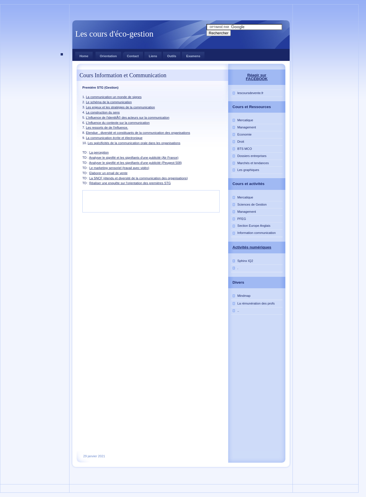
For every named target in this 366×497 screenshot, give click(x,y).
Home (83, 56)
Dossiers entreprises (251, 156)
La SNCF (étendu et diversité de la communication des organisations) (138, 178)
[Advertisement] (45, 105)
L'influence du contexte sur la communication (118, 122)
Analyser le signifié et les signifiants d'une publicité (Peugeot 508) (135, 162)
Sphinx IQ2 (245, 261)
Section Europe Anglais (253, 225)
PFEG (241, 218)
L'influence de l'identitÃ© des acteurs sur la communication (127, 117)
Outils (171, 56)
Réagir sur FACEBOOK (257, 77)
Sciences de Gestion (252, 204)
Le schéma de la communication (109, 102)
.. (238, 310)
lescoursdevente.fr (250, 93)
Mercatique (245, 120)
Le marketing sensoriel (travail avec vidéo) (119, 168)
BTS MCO (244, 148)
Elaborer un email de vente (108, 173)
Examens (193, 56)
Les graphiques (248, 170)
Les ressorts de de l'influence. (107, 127)
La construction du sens (103, 112)
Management (246, 127)
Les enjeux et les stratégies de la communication (120, 107)
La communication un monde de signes (114, 97)
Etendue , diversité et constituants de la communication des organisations (138, 132)
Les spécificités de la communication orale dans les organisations (134, 143)
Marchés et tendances (253, 163)
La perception (99, 152)
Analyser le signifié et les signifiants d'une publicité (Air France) (133, 157)
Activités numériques (251, 247)
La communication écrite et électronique (114, 138)
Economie (244, 134)
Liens (153, 56)
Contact (131, 55)
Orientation (108, 56)
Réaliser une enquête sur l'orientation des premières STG (130, 183)
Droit (240, 141)
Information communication (256, 232)
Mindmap (243, 295)
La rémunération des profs (256, 303)
